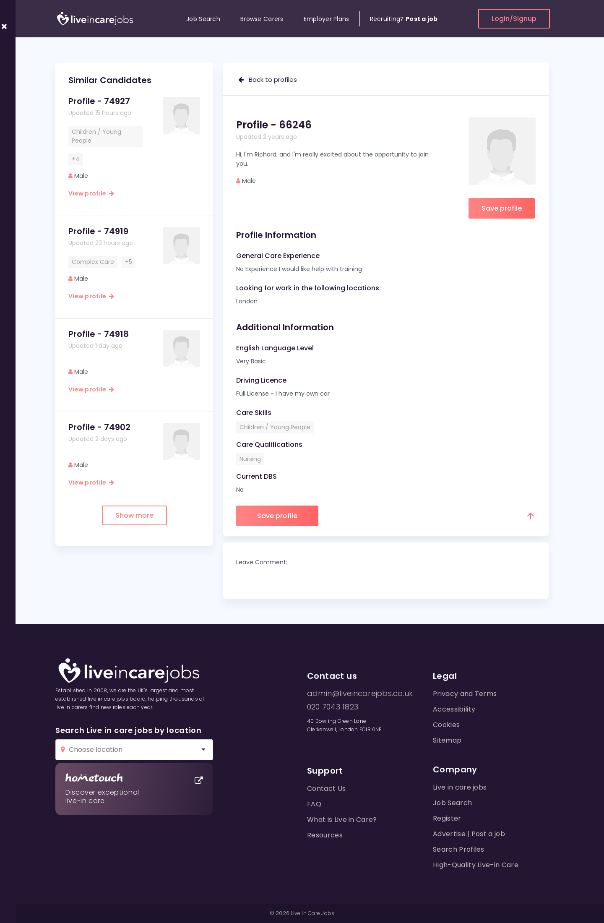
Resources (325, 835)
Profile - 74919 (98, 231)
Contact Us (326, 788)
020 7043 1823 (332, 707)
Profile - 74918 (98, 334)
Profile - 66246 (274, 125)
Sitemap (447, 740)
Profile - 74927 (99, 101)
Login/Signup (514, 18)
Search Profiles (458, 849)
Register (447, 818)
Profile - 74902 (99, 427)
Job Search (203, 19)
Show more (134, 515)
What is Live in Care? (342, 819)
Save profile (502, 208)
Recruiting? (404, 19)
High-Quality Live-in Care (475, 865)
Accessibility (454, 709)
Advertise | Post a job (469, 834)
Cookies (446, 725)
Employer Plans (326, 19)
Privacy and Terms (465, 694)
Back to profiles (267, 79)
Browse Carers (262, 19)
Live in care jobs (460, 787)
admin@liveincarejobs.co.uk (360, 693)
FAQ (314, 804)
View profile (91, 193)
